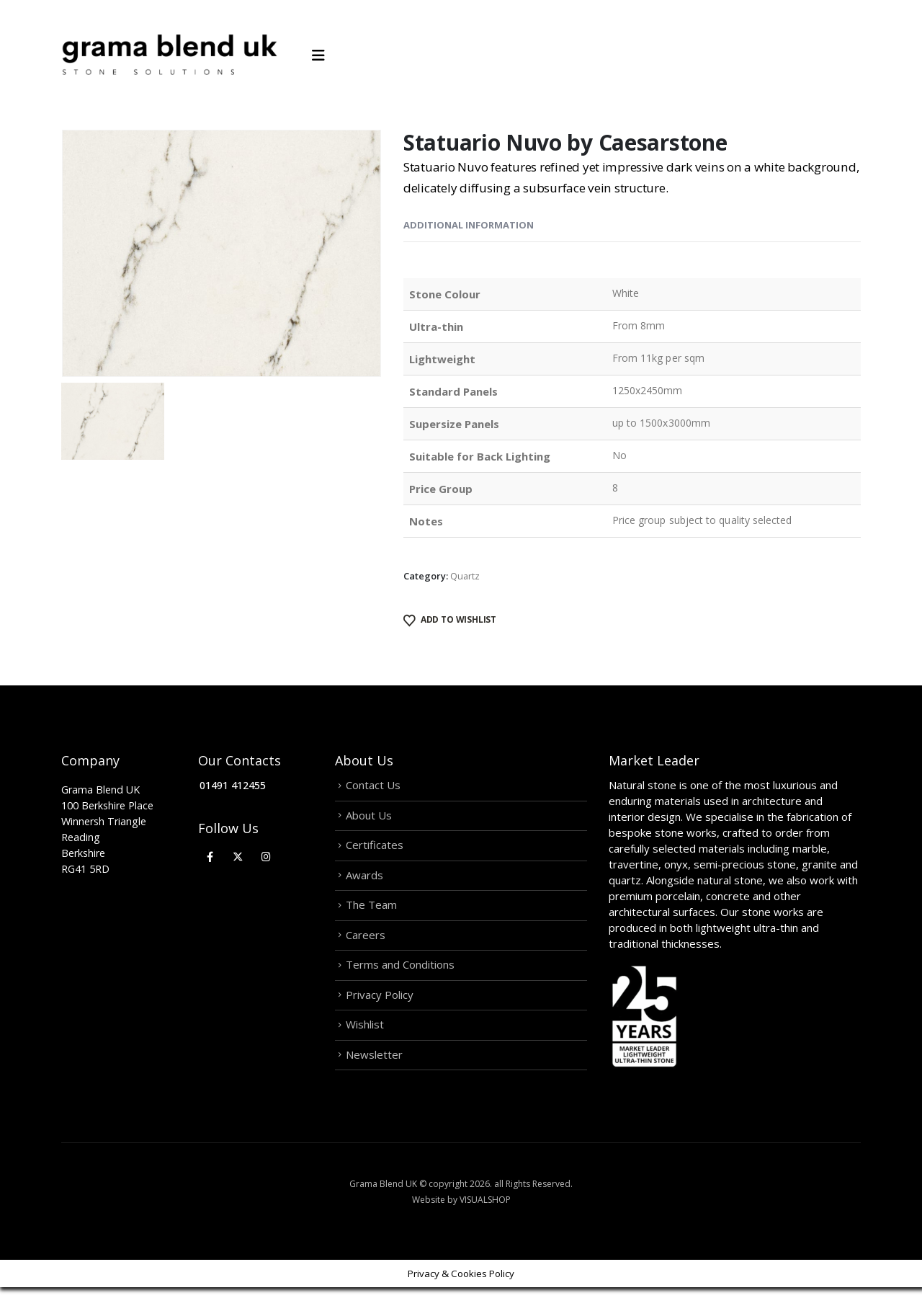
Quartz (465, 575)
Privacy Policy (379, 1002)
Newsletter (374, 1064)
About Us (369, 816)
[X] (238, 856)
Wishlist (365, 1033)
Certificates (374, 847)
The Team (371, 909)
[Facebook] (210, 856)
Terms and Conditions (400, 971)
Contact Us (373, 785)
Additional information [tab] (468, 224)
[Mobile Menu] (323, 55)
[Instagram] (266, 856)
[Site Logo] (169, 55)
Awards (364, 878)
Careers (365, 940)
